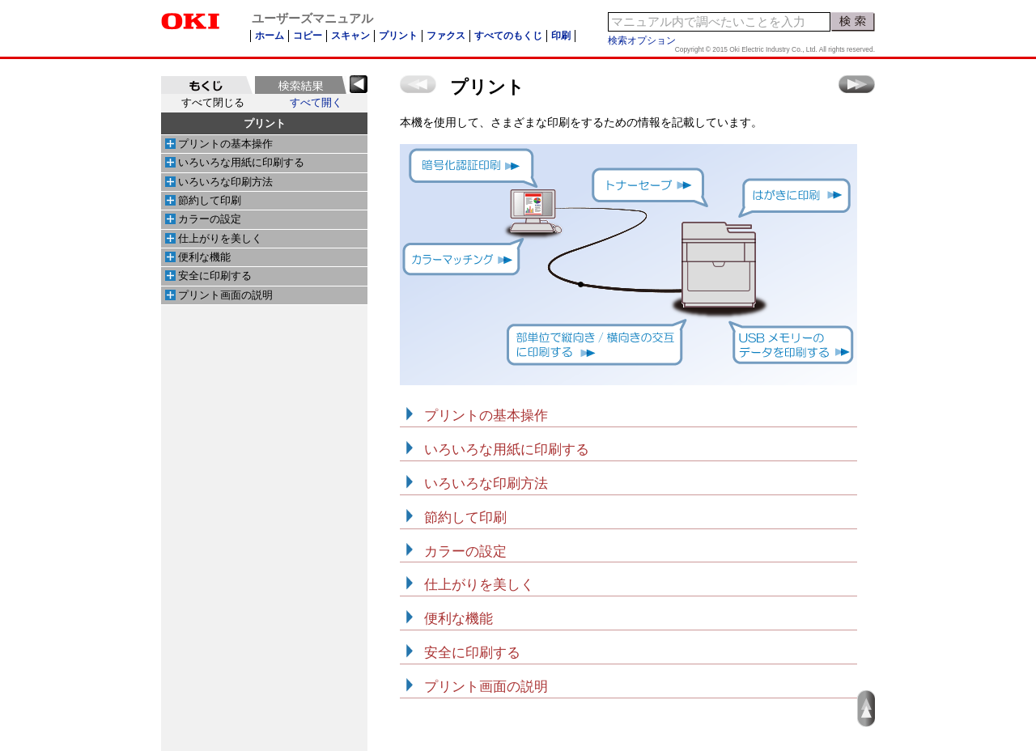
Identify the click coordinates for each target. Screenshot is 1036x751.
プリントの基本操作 (225, 144)
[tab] (207, 85)
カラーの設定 (209, 219)
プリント (265, 123)
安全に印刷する (215, 276)
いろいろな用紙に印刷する (241, 162)
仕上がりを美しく (220, 238)
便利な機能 (204, 257)
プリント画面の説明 (225, 295)
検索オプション (642, 40)
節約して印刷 (209, 200)
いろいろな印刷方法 (225, 182)
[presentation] (207, 85)
